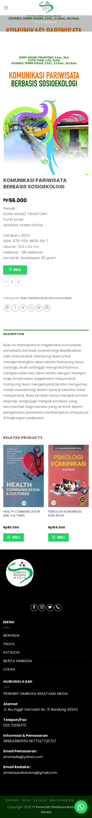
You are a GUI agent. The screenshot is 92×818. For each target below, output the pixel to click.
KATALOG (11, 652)
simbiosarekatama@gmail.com (30, 772)
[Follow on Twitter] (50, 607)
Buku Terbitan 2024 (34, 298)
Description (13, 334)
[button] (81, 807)
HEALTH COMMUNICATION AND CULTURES (21, 513)
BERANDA (11, 635)
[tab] (46, 334)
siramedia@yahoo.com (23, 756)
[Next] (89, 496)
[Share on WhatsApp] (7, 308)
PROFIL (9, 644)
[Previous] (3, 496)
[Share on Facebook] (15, 308)
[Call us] (58, 607)
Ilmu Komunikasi (46, 22)
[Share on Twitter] (23, 308)
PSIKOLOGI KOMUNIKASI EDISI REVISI (64, 513)
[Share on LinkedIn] (46, 308)
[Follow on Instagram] (42, 607)
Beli (17, 269)
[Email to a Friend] (31, 308)
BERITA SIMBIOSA (17, 660)
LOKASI (9, 669)
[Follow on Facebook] (34, 607)
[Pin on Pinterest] (38, 308)
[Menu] (6, 7)
